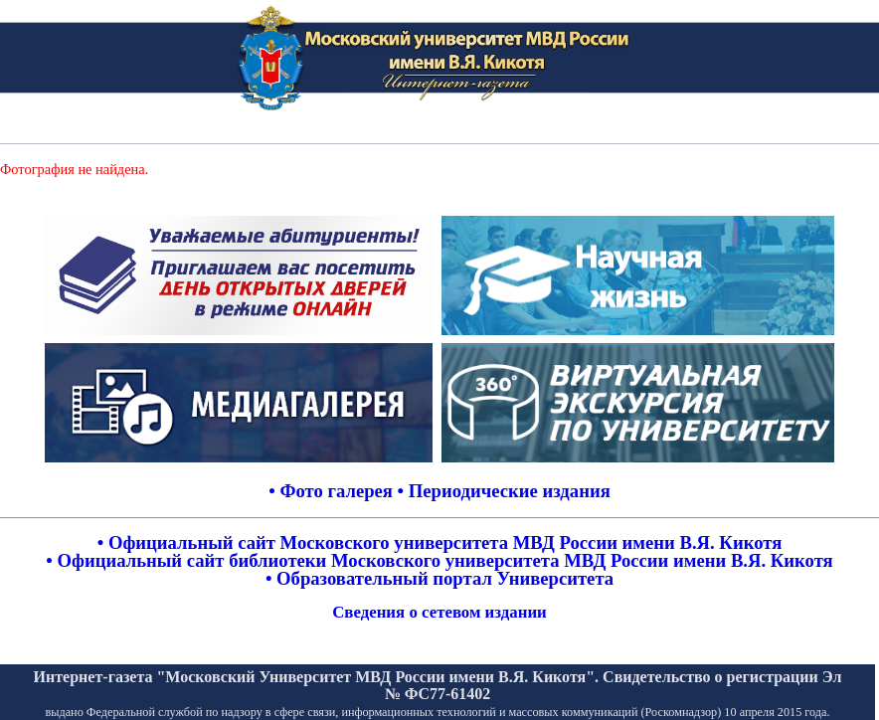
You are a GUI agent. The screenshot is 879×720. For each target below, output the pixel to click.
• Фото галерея (330, 490)
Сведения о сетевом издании (439, 612)
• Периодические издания (504, 490)
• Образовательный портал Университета (439, 578)
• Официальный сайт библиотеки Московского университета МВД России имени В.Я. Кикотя (439, 560)
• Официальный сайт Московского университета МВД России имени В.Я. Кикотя (440, 542)
